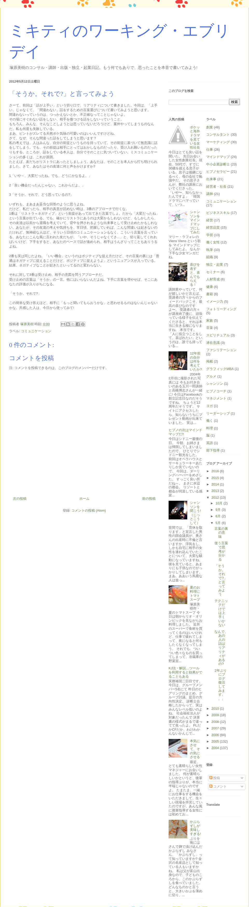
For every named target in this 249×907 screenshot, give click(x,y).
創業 (209, 127)
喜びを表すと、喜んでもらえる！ (195, 275)
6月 (219, 516)
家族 (209, 320)
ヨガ (209, 406)
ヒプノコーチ (216, 391)
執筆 (209, 250)
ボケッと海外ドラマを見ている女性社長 (195, 137)
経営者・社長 (216, 186)
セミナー (213, 272)
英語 (209, 443)
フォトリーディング (221, 309)
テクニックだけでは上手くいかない (221, 613)
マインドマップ (218, 157)
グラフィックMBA (220, 369)
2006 (215, 735)
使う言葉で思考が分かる (221, 551)
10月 (220, 503)
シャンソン (214, 384)
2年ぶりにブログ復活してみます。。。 (220, 685)
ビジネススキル (218, 213)
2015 (215, 478)
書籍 (209, 294)
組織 (209, 257)
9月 (219, 510)
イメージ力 (214, 301)
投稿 (214, 778)
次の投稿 (19, 498)
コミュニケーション (36, 331)
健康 (209, 287)
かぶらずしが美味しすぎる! (195, 828)
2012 (215, 497)
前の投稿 (149, 498)
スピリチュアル (218, 335)
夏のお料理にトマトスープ (195, 593)
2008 (215, 722)
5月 (219, 523)
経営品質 (213, 227)
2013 (215, 491)
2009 (215, 715)
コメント (218, 786)
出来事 (211, 179)
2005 (215, 741)
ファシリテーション (221, 350)
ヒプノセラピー (218, 171)
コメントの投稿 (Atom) (88, 510)
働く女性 (213, 242)
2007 (215, 728)
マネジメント (216, 398)
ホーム (84, 498)
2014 (215, 484)
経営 (209, 220)
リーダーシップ (218, 413)
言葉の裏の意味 (221, 533)
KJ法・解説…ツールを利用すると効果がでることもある (185, 672)
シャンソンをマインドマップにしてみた (195, 222)
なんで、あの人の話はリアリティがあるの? (221, 648)
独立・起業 (214, 264)
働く (209, 421)
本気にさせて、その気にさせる (195, 749)
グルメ (211, 376)
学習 (209, 235)
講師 (209, 194)
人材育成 (213, 279)
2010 (215, 708)
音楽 (209, 328)
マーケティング (218, 142)
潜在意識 (213, 343)
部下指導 (213, 450)
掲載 (209, 361)
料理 (209, 428)
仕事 (209, 149)
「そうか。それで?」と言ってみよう (221, 580)
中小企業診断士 (218, 164)
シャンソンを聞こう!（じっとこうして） (195, 513)
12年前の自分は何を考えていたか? (196, 361)
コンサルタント (218, 134)
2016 (215, 471)
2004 (215, 748)
